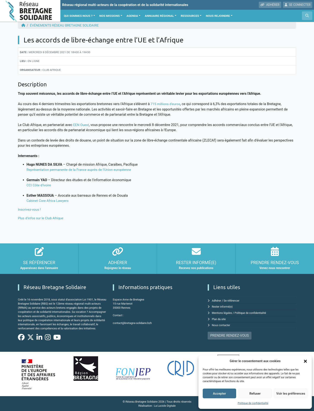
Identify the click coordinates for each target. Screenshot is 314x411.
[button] (305, 361)
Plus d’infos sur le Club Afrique (41, 218)
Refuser (255, 393)
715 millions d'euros (166, 104)
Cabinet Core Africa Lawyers (48, 200)
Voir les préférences (290, 393)
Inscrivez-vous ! (30, 209)
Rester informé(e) (222, 306)
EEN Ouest (81, 125)
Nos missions (109, 15)
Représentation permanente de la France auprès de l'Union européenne (81, 169)
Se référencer (232, 300)
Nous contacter (221, 324)
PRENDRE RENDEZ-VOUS (229, 335)
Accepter (219, 393)
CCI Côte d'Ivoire (39, 185)
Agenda (132, 15)
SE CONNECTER (298, 4)
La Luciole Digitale (165, 405)
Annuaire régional (159, 15)
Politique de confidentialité (253, 403)
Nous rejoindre (218, 15)
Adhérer (216, 300)
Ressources (190, 15)
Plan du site (219, 318)
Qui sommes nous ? (78, 15)
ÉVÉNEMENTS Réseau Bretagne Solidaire (65, 25)
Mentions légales (222, 312)
